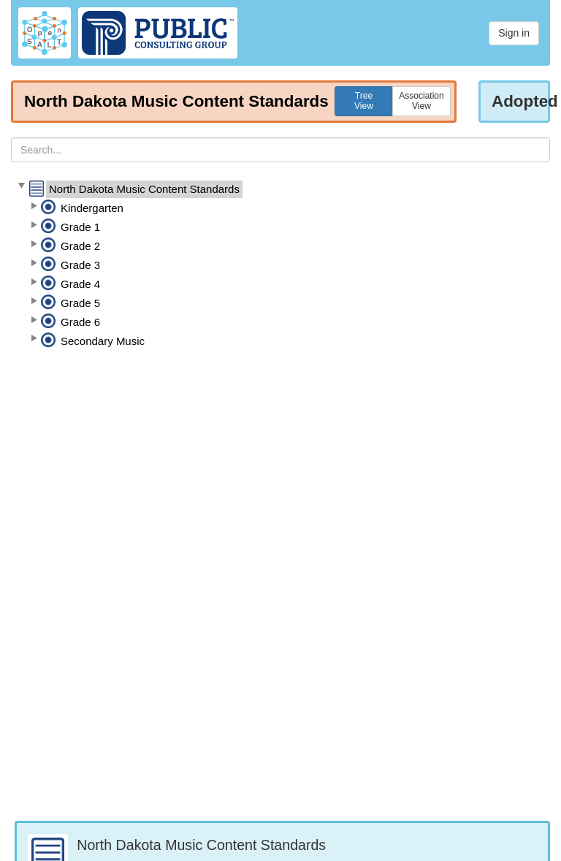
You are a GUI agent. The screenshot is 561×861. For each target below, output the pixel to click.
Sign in (514, 33)
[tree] (280, 265)
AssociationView (421, 101)
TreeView (363, 101)
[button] (21, 186)
